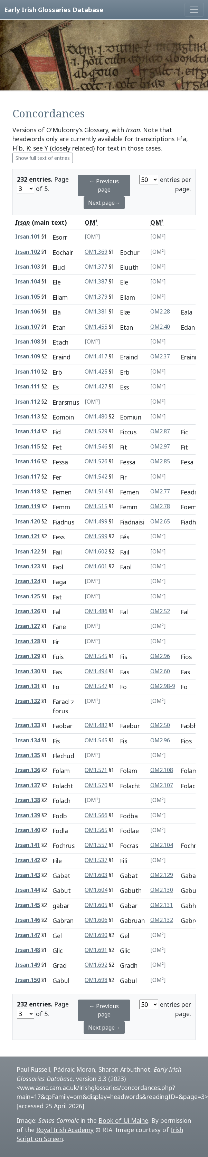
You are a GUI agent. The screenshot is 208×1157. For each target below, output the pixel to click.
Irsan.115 (27, 446)
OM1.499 (96, 521)
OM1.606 (96, 920)
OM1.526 (96, 461)
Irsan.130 (27, 671)
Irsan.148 (27, 950)
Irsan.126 (27, 611)
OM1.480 (96, 416)
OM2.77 (160, 491)
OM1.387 (96, 281)
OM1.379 (96, 296)
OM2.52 (160, 611)
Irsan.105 (27, 296)
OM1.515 (96, 506)
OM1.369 (96, 251)
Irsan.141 (27, 845)
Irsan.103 (27, 266)
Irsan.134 (27, 740)
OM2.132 (161, 920)
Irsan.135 (27, 755)
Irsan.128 (27, 641)
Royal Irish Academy (65, 1130)
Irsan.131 (27, 686)
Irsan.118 (27, 491)
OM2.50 (160, 725)
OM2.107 (161, 785)
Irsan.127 (27, 626)
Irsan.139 (27, 815)
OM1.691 (96, 950)
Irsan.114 (27, 431)
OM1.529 (96, 431)
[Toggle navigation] (194, 10)
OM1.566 (96, 815)
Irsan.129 (27, 656)
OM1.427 (96, 386)
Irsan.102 (27, 251)
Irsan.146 (27, 920)
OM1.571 (96, 770)
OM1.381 (96, 311)
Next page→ (104, 202)
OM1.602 (96, 551)
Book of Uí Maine (123, 1120)
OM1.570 (96, 785)
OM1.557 (96, 845)
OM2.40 (160, 326)
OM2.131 (161, 905)
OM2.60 (160, 671)
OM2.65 (160, 521)
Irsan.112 (27, 401)
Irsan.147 (27, 935)
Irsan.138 (27, 800)
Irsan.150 (27, 980)
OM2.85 (160, 461)
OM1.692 (96, 964)
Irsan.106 (27, 311)
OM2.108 (161, 770)
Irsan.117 (27, 476)
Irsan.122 (27, 551)
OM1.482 (96, 725)
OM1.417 (96, 356)
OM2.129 (161, 875)
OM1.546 (96, 446)
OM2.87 (160, 431)
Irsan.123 (27, 566)
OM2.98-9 (162, 686)
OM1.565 (96, 830)
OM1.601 (96, 566)
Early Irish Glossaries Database (53, 9)
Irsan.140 (27, 830)
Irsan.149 (27, 964)
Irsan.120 (27, 521)
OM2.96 (160, 656)
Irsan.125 (27, 596)
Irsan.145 (27, 905)
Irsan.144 (27, 890)
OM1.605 (96, 905)
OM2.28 (160, 311)
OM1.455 (96, 326)
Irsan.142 (27, 860)
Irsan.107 (27, 326)
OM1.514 (96, 491)
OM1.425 (96, 371)
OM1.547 (96, 686)
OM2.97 (160, 446)
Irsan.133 (27, 725)
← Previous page (104, 185)
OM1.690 (96, 935)
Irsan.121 (27, 536)
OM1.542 (96, 476)
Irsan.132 (27, 701)
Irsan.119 (27, 506)
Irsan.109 (27, 356)
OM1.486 (96, 611)
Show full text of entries (43, 158)
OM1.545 (96, 656)
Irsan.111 (27, 386)
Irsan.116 (27, 461)
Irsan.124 (27, 581)
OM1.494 (96, 671)
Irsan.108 (27, 341)
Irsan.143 (27, 875)
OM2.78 (160, 506)
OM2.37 (160, 356)
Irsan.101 (27, 236)
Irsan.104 (27, 281)
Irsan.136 (27, 770)
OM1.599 (96, 536)
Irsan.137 (27, 785)
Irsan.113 (27, 416)
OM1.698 (96, 980)
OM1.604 (96, 890)
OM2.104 (161, 845)
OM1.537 (96, 860)
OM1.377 (96, 266)
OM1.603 (96, 875)
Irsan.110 (27, 371)
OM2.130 (161, 890)
